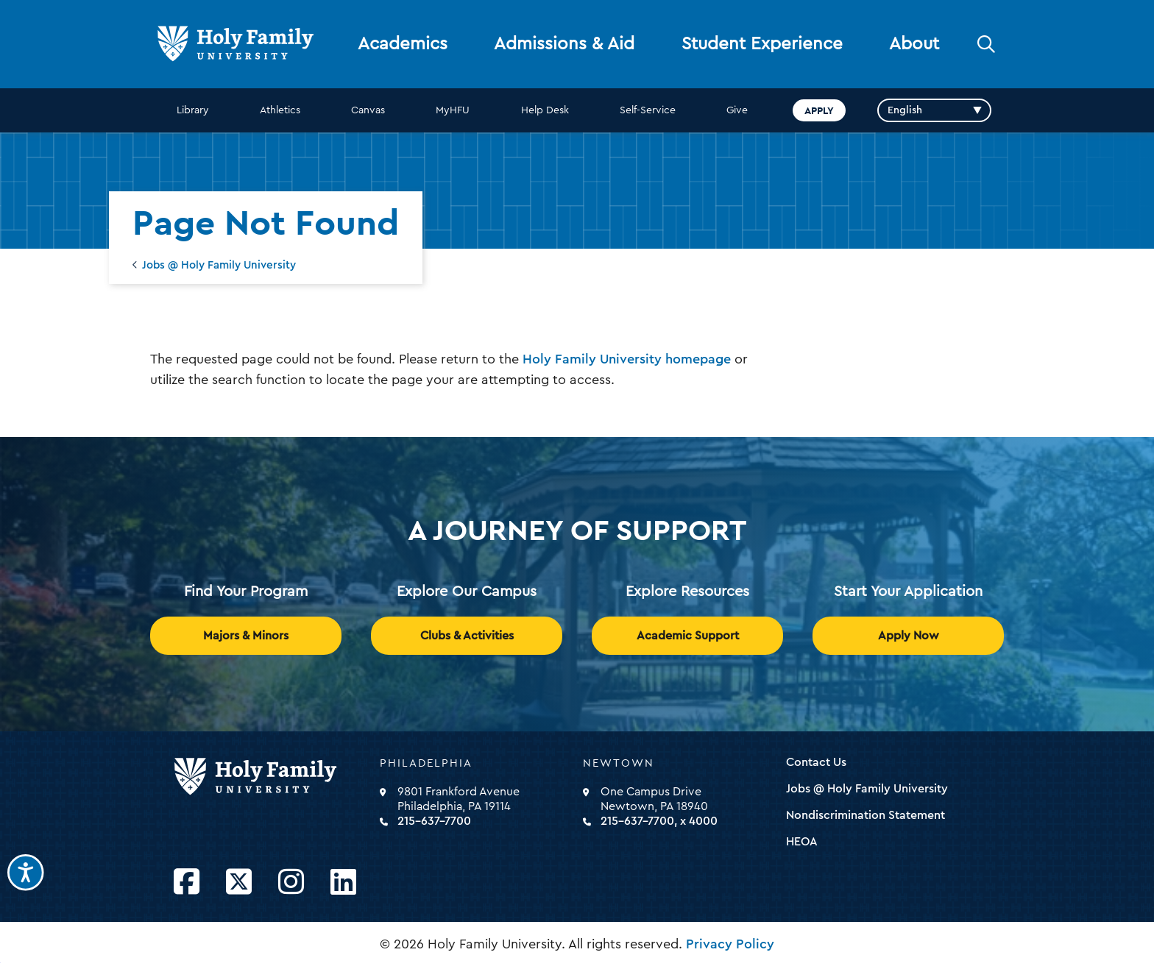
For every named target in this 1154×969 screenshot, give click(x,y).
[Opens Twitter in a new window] (239, 882)
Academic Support (688, 636)
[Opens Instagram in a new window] (291, 882)
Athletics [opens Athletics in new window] (280, 110)
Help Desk (545, 110)
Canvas (368, 110)
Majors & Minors (245, 636)
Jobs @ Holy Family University (219, 265)
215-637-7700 (434, 821)
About (914, 44)
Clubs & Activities (467, 636)
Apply (819, 110)
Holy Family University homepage (627, 359)
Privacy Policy (730, 944)
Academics (402, 44)
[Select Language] (934, 110)
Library (193, 110)
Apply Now (908, 636)
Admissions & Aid (564, 44)
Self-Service (648, 110)
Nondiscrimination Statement (865, 815)
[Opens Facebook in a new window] (186, 882)
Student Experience (762, 44)
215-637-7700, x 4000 (659, 821)
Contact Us (816, 762)
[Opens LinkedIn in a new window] (343, 882)
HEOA (802, 842)
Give (737, 110)
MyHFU (453, 110)
